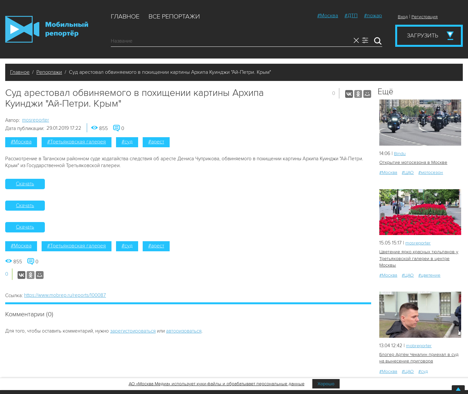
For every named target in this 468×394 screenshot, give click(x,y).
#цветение (429, 275)
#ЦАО (408, 172)
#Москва (327, 15)
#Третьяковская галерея (76, 141)
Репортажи (49, 72)
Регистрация (424, 17)
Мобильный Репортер (46, 29)
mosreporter (35, 120)
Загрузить (422, 35)
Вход (403, 17)
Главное (125, 16)
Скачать (25, 184)
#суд (127, 141)
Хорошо (326, 384)
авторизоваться (184, 331)
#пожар (373, 15)
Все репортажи (174, 16)
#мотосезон (430, 172)
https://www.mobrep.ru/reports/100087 (65, 295)
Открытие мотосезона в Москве (412, 162)
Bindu (400, 153)
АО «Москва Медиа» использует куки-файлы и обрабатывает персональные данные (217, 384)
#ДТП (351, 15)
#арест (156, 141)
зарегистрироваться (133, 331)
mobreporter (420, 345)
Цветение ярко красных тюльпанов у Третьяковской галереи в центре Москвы (418, 258)
